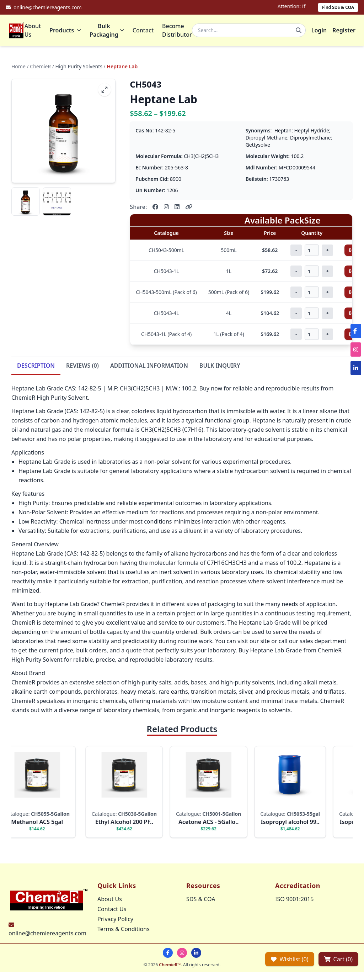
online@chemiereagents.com (47, 933)
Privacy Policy (115, 919)
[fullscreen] (104, 89)
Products (65, 30)
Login (319, 30)
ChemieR (40, 66)
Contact (143, 30)
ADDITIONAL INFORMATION (149, 365)
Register (343, 30)
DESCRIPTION (36, 365)
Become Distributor (177, 30)
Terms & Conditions (123, 929)
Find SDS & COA (338, 7)
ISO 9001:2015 (294, 899)
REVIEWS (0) (82, 365)
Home (18, 66)
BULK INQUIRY (219, 365)
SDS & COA (200, 899)
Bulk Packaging (107, 30)
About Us (33, 30)
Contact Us (111, 909)
